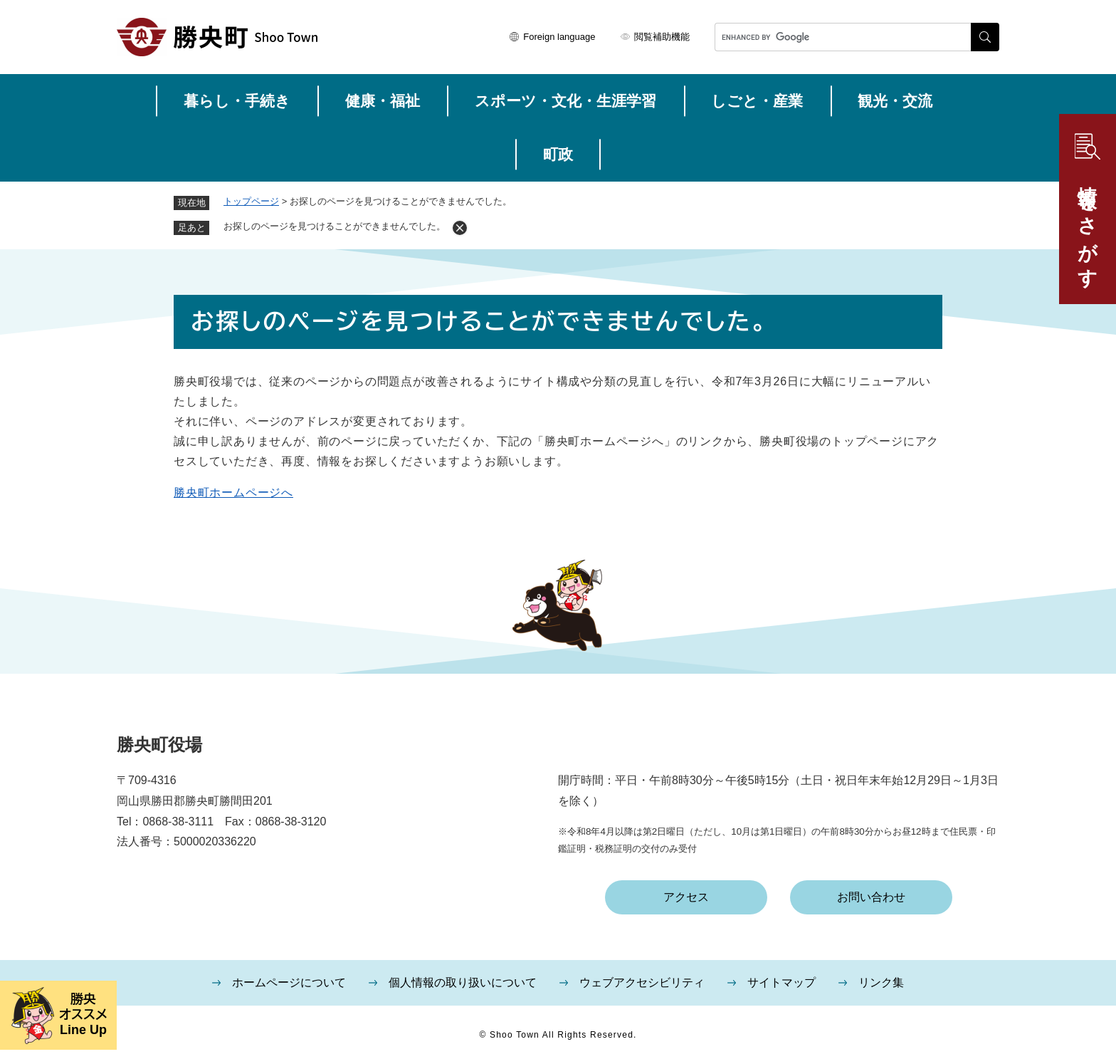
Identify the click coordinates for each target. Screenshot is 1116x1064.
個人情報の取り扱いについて (463, 982)
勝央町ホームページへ (233, 492)
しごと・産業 (757, 101)
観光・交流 (895, 101)
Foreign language (559, 36)
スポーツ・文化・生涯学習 (565, 101)
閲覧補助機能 (662, 36)
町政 (558, 154)
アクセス (686, 897)
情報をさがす (1087, 226)
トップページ (251, 201)
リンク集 (881, 982)
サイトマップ (781, 982)
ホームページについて (289, 982)
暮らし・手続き (237, 101)
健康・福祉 (382, 101)
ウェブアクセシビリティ (642, 982)
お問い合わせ (871, 897)
